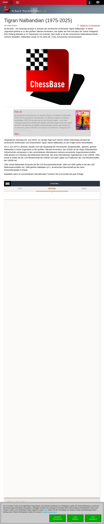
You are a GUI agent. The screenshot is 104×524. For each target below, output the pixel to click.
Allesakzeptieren (93, 518)
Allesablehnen (75, 518)
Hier (45, 510)
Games (83, 189)
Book (20, 189)
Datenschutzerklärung (49, 512)
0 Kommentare (94, 26)
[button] (17, 2)
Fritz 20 (18, 112)
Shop (5, 2)
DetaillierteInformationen (57, 518)
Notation (51, 189)
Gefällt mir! (84, 26)
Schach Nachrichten (25, 11)
